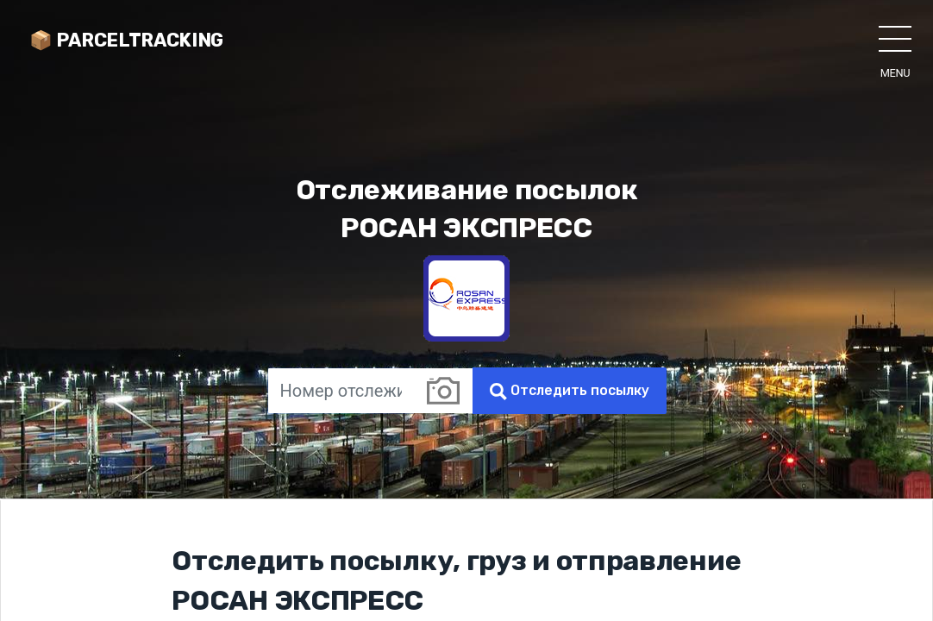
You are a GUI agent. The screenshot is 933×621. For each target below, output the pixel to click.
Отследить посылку (569, 391)
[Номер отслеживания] (340, 390)
